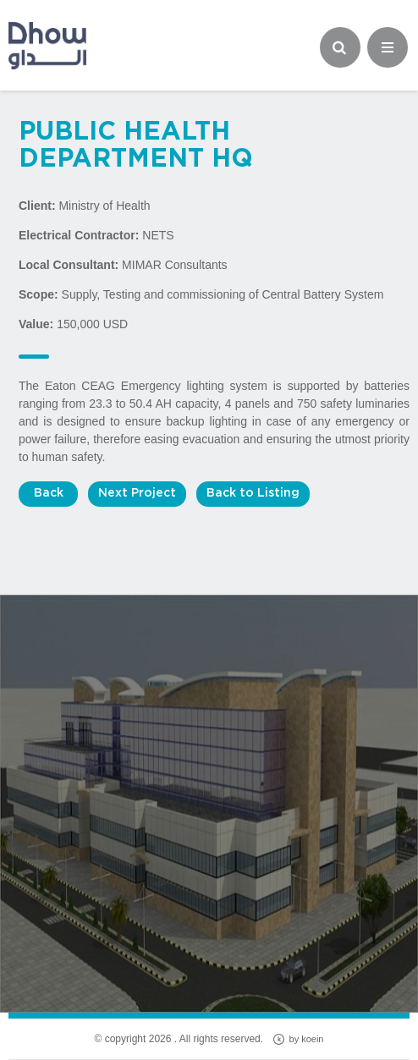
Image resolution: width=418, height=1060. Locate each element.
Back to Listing (253, 493)
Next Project (137, 493)
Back (48, 493)
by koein (298, 1039)
